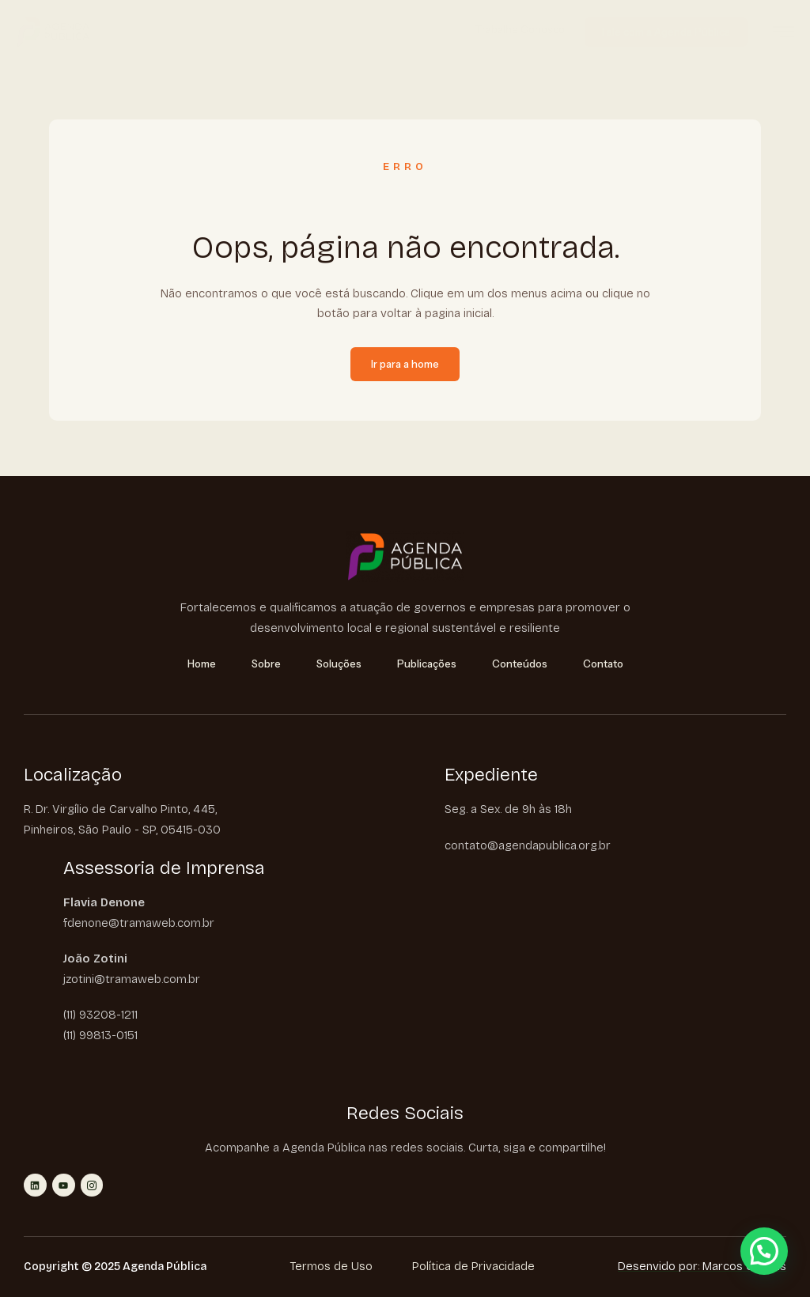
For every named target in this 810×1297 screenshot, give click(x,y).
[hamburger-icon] (783, 33)
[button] (764, 1251)
